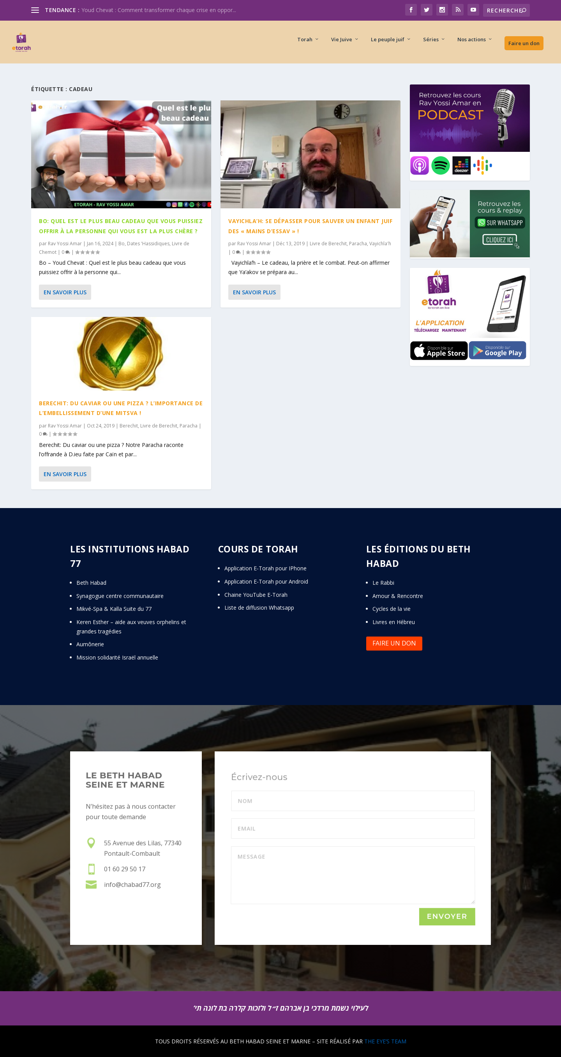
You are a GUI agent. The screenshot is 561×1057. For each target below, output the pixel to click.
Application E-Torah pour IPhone (265, 568)
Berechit (129, 425)
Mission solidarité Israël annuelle (117, 657)
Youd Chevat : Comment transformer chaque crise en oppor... (158, 10)
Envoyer (447, 917)
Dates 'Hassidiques (148, 243)
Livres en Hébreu (393, 622)
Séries (431, 45)
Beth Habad (92, 582)
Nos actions (471, 45)
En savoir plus (65, 291)
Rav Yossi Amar (65, 243)
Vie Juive (341, 45)
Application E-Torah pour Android (266, 581)
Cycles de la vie (391, 608)
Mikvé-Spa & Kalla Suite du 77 (114, 608)
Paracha (189, 425)
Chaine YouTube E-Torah (256, 594)
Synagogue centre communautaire (120, 596)
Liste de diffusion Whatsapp (259, 607)
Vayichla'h (380, 243)
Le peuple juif (387, 45)
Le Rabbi (383, 582)
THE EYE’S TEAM (385, 1041)
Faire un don (524, 48)
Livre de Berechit (158, 425)
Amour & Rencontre (397, 596)
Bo (121, 243)
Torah (304, 45)
